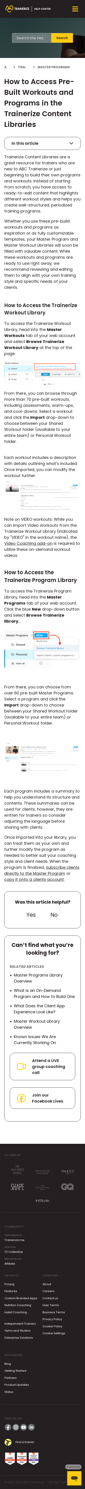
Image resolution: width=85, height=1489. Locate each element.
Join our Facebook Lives (39, 1098)
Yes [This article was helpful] (31, 915)
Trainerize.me (14, 1240)
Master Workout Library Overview (37, 1024)
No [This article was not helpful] (54, 915)
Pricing (9, 1284)
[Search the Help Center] (31, 38)
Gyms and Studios (17, 1330)
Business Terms (53, 1312)
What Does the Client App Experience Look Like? (39, 1009)
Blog (7, 1364)
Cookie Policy (52, 1326)
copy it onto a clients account (34, 879)
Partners (10, 1378)
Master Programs (54, 67)
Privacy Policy (52, 1319)
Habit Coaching (15, 1312)
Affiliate (9, 1264)
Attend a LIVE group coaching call (40, 1066)
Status (8, 1392)
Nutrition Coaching (17, 1305)
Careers (48, 1291)
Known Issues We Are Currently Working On (35, 1039)
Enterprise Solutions (18, 1338)
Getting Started (15, 1371)
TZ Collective (13, 1252)
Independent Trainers (20, 1324)
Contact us (50, 1298)
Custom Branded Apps (20, 1298)
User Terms (50, 1305)
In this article (42, 143)
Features (10, 1291)
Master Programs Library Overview (38, 978)
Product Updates (16, 1385)
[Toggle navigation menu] (75, 8)
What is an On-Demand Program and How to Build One (44, 993)
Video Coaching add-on (28, 543)
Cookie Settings (53, 1333)
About (46, 1284)
